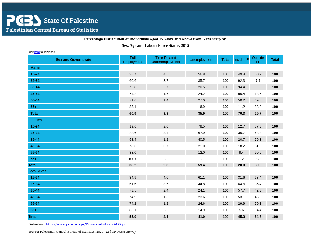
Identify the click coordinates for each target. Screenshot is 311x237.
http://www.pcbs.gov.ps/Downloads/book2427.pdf (86, 224)
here (37, 52)
